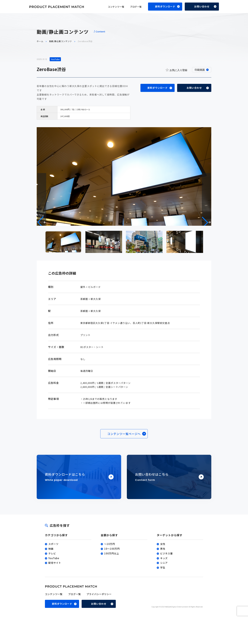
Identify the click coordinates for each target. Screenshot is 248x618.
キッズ (164, 558)
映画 (50, 548)
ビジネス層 (166, 553)
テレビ (52, 553)
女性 (162, 544)
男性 (162, 548)
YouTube (53, 558)
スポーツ (53, 544)
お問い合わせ (201, 6)
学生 (162, 567)
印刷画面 (200, 69)
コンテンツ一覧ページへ (124, 434)
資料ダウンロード (165, 6)
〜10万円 (109, 544)
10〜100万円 (112, 548)
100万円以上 (111, 553)
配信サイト (54, 563)
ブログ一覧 (136, 6)
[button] (206, 222)
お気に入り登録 (176, 70)
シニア (164, 563)
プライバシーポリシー (99, 594)
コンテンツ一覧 (116, 6)
